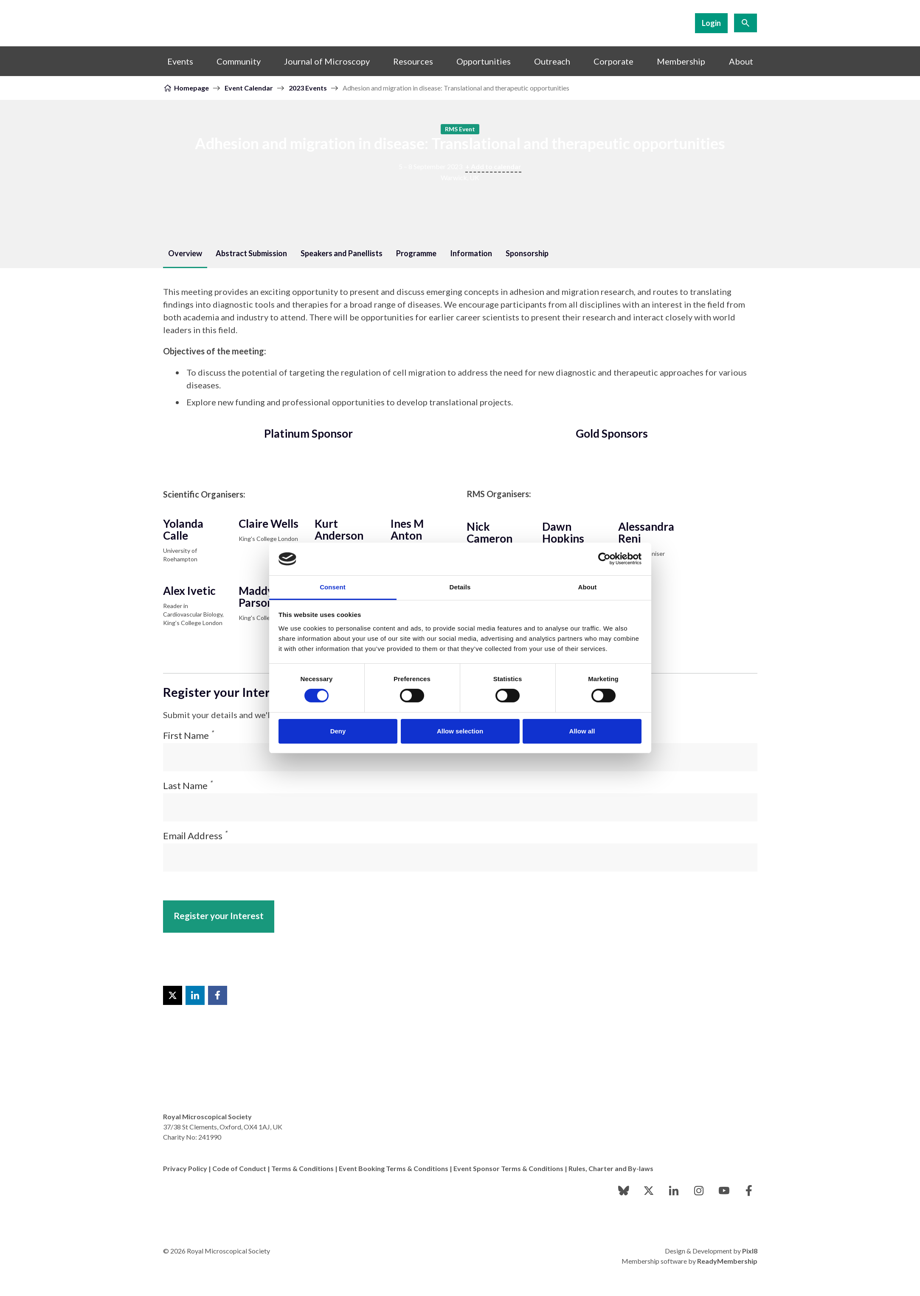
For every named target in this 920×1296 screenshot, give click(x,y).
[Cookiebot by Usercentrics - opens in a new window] (604, 558)
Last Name (187, 785)
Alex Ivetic (189, 590)
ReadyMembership (727, 1261)
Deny (338, 731)
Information (471, 253)
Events (180, 61)
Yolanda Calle (183, 529)
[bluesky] (623, 1190)
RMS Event (460, 129)
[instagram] (698, 1190)
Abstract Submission (251, 253)
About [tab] (587, 587)
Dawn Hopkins (563, 532)
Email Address (195, 835)
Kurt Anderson (339, 529)
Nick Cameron (489, 532)
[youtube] (723, 1190)
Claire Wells (268, 523)
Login (711, 23)
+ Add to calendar (493, 166)
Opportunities (483, 61)
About (741, 61)
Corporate (613, 61)
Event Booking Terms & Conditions (393, 1168)
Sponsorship (527, 253)
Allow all (582, 731)
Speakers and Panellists (342, 253)
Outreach (552, 61)
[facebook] (748, 1190)
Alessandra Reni (646, 532)
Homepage (191, 88)
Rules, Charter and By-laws (610, 1168)
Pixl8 (749, 1251)
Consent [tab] (333, 587)
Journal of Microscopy (327, 61)
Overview (185, 253)
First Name (188, 735)
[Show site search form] (745, 23)
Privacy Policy (185, 1168)
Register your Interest (219, 915)
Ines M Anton (407, 529)
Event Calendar (249, 88)
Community (239, 61)
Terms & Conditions (302, 1168)
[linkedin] (673, 1190)
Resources (413, 61)
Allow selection (460, 731)
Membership (681, 61)
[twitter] (648, 1190)
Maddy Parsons (259, 596)
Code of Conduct (239, 1168)
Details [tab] (460, 587)
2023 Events (308, 88)
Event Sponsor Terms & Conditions (508, 1168)
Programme (416, 253)
